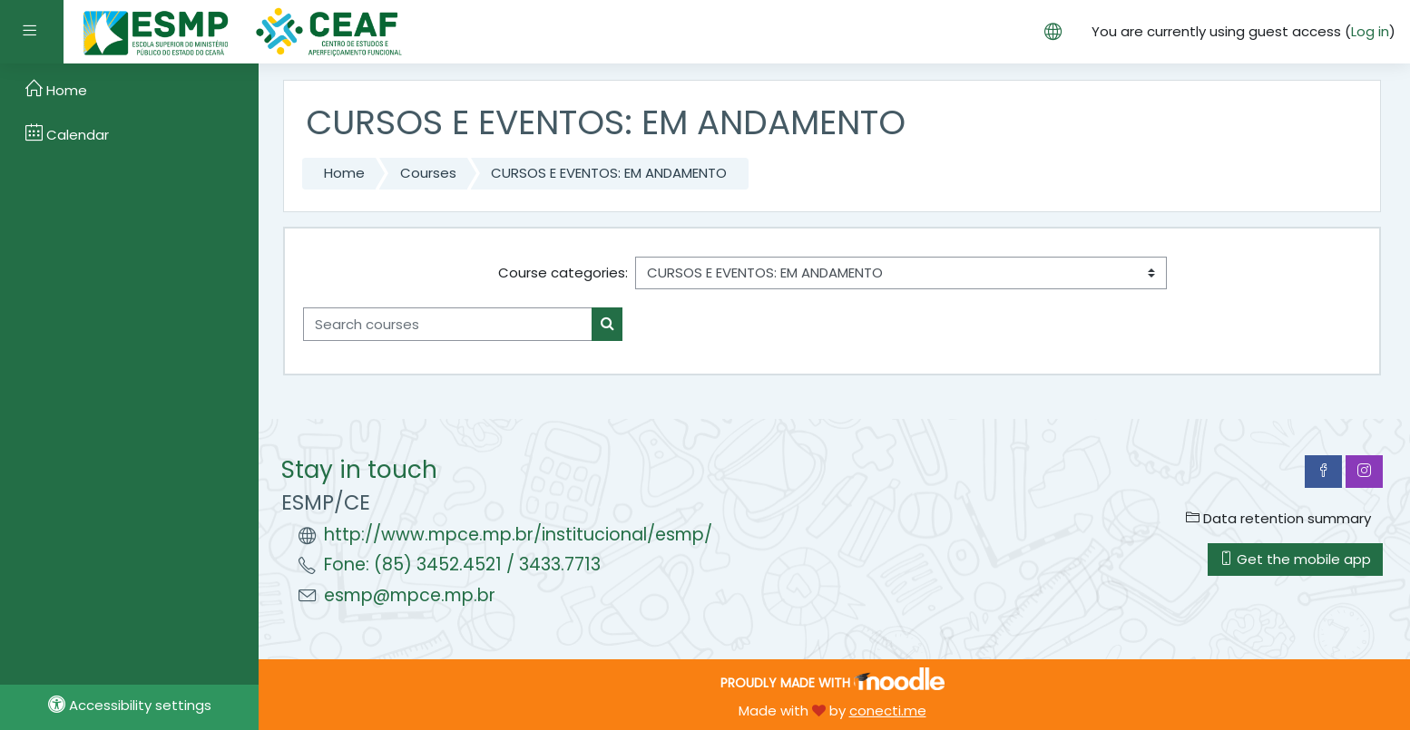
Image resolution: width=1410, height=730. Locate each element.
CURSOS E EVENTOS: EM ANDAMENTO (609, 172)
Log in (1370, 31)
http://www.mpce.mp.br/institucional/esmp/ (518, 534)
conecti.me (887, 710)
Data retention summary (1278, 518)
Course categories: (563, 272)
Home (344, 172)
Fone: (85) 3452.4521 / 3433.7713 (462, 564)
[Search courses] (447, 324)
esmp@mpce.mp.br (409, 595)
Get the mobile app (1295, 559)
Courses (428, 172)
